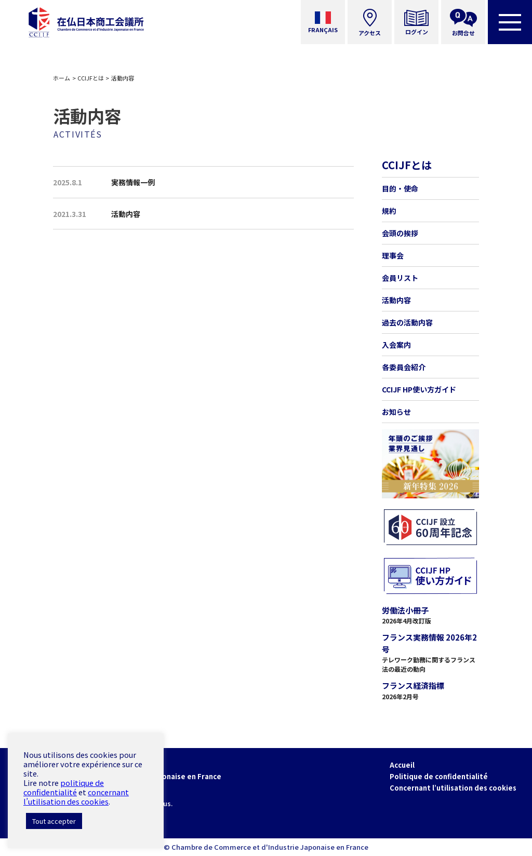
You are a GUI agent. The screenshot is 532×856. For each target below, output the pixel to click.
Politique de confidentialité (439, 776)
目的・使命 (400, 188)
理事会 (393, 255)
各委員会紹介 (403, 367)
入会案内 (396, 344)
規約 (389, 211)
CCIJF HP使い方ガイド (419, 389)
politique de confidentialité (63, 787)
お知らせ (396, 411)
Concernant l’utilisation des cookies (453, 788)
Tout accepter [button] (54, 821)
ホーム (61, 78)
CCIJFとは (90, 78)
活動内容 (396, 300)
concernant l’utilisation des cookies (76, 796)
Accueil (402, 765)
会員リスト (400, 278)
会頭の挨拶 (400, 233)
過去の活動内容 (407, 322)
